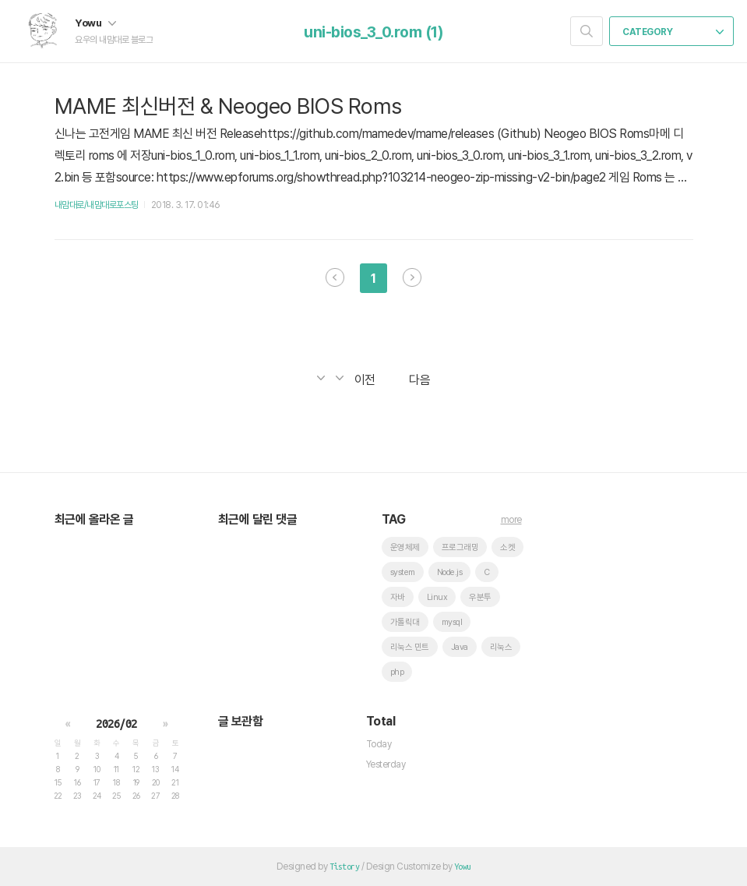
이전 (335, 277)
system (402, 572)
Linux (437, 597)
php (397, 672)
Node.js (450, 572)
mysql (452, 622)
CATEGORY (673, 31)
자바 (397, 597)
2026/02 (116, 724)
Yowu (95, 22)
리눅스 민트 (409, 647)
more (511, 519)
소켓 (507, 547)
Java (459, 647)
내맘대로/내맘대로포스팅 (97, 204)
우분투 (480, 597)
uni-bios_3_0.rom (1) (373, 32)
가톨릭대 (405, 622)
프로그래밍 (460, 547)
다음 (412, 277)
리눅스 (501, 647)
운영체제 (405, 547)
